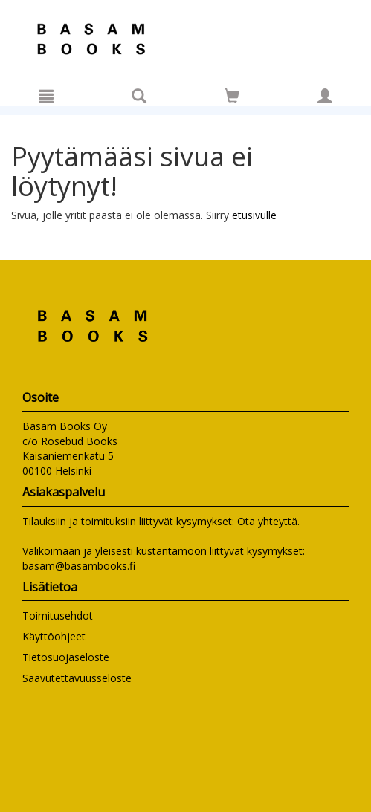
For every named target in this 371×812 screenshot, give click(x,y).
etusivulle (254, 215)
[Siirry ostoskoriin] (232, 95)
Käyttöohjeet (54, 636)
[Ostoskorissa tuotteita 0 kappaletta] (232, 98)
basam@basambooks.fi (78, 566)
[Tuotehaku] (139, 95)
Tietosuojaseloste (65, 657)
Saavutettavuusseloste (77, 678)
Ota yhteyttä (267, 521)
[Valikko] (46, 95)
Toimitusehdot (57, 615)
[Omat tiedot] (325, 95)
